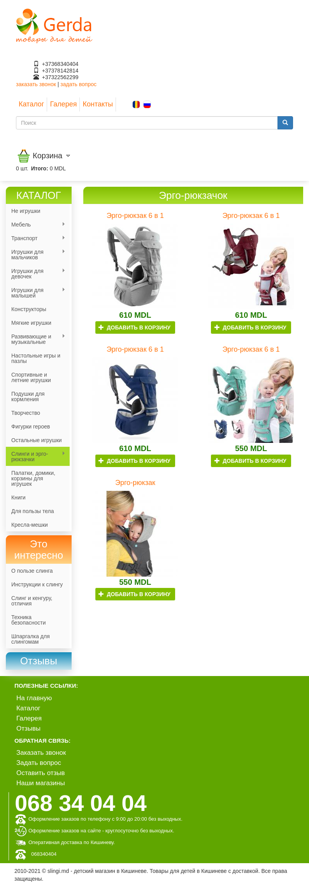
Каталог (31, 104)
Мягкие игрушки (31, 323)
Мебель (35, 224)
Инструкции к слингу (37, 584)
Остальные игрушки (36, 440)
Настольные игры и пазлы (35, 358)
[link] (39, 661)
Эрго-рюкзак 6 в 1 (135, 215)
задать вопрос (78, 84)
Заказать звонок (41, 752)
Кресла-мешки (29, 525)
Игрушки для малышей (35, 293)
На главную (34, 698)
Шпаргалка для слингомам (30, 639)
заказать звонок (36, 84)
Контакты (98, 104)
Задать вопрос (38, 762)
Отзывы (28, 728)
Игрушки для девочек (35, 274)
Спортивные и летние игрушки (31, 377)
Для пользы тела (32, 511)
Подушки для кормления (28, 396)
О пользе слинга (32, 571)
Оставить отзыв (40, 773)
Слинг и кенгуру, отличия (31, 601)
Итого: (39, 168)
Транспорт (35, 238)
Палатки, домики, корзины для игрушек (33, 478)
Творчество (25, 413)
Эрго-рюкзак (135, 483)
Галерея (63, 104)
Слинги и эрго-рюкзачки (35, 456)
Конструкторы (28, 309)
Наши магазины (40, 783)
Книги (18, 497)
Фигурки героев (30, 426)
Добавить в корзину (134, 327)
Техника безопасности (28, 620)
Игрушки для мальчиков (35, 254)
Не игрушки (25, 211)
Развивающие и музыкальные (35, 339)
